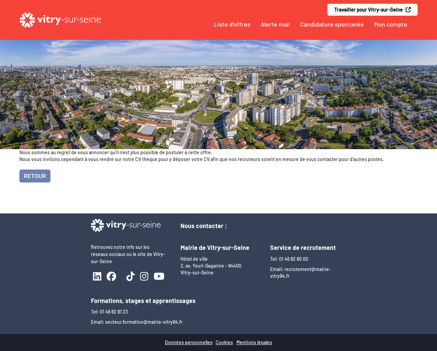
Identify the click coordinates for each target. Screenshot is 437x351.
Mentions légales (254, 342)
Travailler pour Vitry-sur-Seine (372, 9)
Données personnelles (189, 342)
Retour (35, 176)
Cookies (224, 342)
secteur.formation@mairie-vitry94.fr (144, 322)
